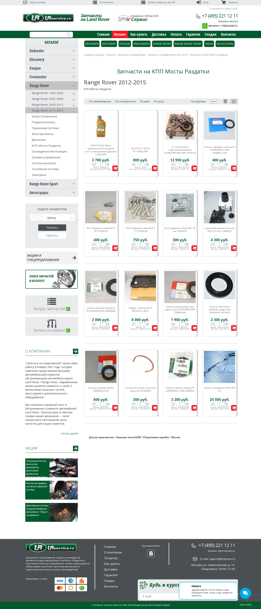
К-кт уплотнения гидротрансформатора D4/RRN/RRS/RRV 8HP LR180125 (180, 150)
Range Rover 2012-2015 (47, 110)
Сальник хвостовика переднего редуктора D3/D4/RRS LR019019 (219, 309)
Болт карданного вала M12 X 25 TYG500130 (100, 230)
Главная (103, 34)
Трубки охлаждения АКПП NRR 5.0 (219, 389)
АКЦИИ (31, 448)
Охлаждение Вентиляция (49, 151)
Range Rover (39, 85)
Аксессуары (39, 192)
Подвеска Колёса (43, 122)
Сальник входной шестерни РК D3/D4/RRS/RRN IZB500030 (100, 309)
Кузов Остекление (44, 116)
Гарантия (193, 34)
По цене (144, 101)
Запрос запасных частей (158, 2)
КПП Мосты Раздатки (46, 145)
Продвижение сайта (143, 605)
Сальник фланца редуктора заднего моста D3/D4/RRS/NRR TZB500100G (180, 309)
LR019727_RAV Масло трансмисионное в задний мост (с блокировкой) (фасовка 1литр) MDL (100, 150)
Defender (37, 50)
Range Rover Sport (44, 183)
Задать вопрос (34, 2)
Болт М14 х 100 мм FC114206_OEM (140, 150)
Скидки (211, 34)
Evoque (35, 68)
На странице (198, 101)
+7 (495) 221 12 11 (220, 15)
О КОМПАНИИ (37, 351)
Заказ (209, 43)
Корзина (229, 2)
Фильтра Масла (42, 134)
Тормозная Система (45, 128)
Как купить (138, 34)
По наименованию (100, 101)
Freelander (38, 76)
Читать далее (69, 433)
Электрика (39, 175)
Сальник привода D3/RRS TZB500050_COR (101, 389)
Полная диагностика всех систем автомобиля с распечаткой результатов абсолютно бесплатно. (36, 469)
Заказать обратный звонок (221, 550)
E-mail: (217, 559)
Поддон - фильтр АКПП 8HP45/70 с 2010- (140, 309)
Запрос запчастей (51, 308)
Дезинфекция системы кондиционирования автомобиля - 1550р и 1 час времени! (37, 510)
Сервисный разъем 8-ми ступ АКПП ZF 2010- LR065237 (219, 230)
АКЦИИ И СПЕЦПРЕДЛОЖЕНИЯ (51, 257)
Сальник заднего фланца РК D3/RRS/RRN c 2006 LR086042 (180, 389)
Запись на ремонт (51, 330)
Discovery (37, 59)
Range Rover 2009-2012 (47, 104)
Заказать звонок (228, 21)
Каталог (120, 34)
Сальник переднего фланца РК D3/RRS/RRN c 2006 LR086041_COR (219, 150)
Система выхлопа (44, 163)
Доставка (159, 34)
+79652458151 (229, 26)
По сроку (159, 101)
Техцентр (111, 558)
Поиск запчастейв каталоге (41, 278)
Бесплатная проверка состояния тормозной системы (36, 486)
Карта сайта (246, 604)
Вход (202, 2)
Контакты (228, 34)
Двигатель (39, 140)
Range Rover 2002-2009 (47, 99)
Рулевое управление (46, 157)
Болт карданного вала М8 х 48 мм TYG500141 (180, 230)
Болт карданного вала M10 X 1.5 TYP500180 (140, 230)
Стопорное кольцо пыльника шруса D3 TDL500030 (140, 389)
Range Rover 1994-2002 (47, 93)
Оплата (176, 34)
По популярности (125, 101)
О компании (103, 2)
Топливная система (45, 169)
